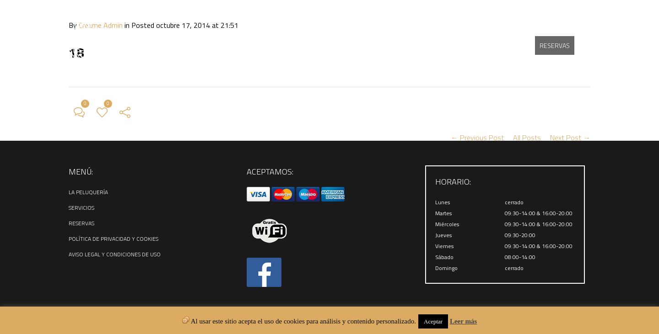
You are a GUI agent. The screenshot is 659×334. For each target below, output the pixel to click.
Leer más (463, 321)
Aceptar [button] (433, 321)
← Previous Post (477, 137)
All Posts (527, 137)
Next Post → (570, 137)
